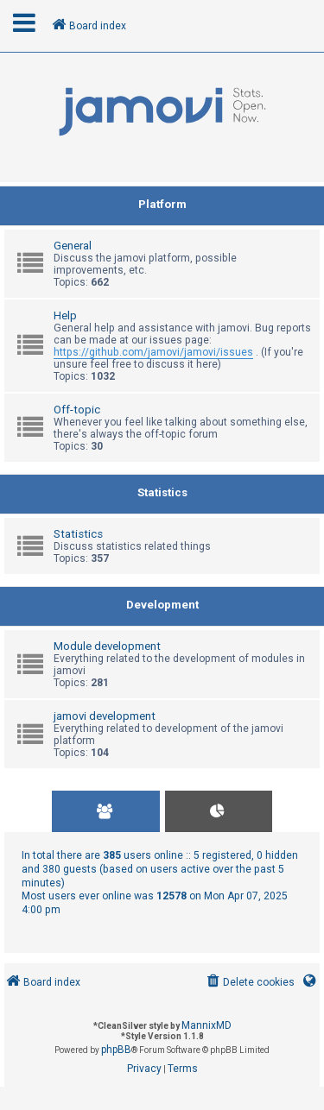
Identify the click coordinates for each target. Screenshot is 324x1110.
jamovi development (105, 716)
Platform (162, 204)
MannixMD (206, 1025)
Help (65, 315)
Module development (107, 646)
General (73, 245)
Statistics (162, 492)
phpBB (116, 1050)
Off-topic (77, 409)
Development (162, 604)
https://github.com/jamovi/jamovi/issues (153, 352)
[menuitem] (249, 983)
